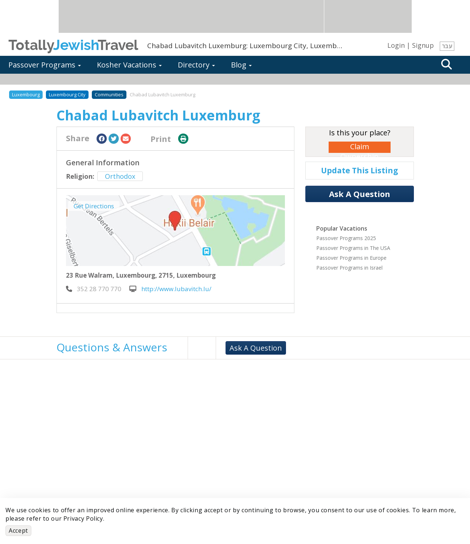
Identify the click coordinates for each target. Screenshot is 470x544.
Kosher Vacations (129, 65)
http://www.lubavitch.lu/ (170, 289)
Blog (241, 65)
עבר (447, 46)
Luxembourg (26, 94)
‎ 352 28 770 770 (93, 289)
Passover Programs (44, 65)
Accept (18, 530)
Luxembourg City (67, 94)
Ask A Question (359, 193)
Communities (109, 94)
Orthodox (120, 176)
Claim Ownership (359, 147)
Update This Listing (359, 170)
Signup (423, 45)
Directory (196, 65)
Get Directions (94, 206)
